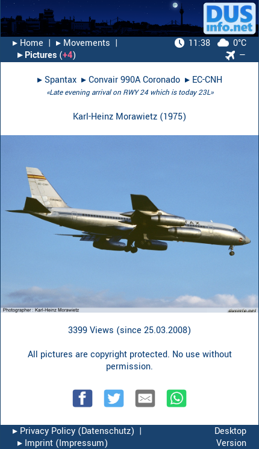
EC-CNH (207, 80)
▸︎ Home (28, 43)
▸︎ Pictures (37, 55)
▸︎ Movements (83, 43)
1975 (173, 116)
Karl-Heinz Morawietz (115, 116)
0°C (210, 43)
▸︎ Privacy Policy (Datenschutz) (73, 431)
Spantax (60, 80)
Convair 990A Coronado (134, 80)
